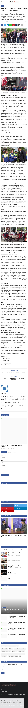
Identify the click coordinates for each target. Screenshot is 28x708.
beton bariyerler (4, 653)
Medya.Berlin (3, 538)
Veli (20, 656)
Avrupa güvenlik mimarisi (13, 656)
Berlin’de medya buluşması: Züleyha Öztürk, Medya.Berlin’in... (17, 629)
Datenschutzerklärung (5, 705)
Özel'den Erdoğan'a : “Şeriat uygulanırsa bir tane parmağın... (11, 446)
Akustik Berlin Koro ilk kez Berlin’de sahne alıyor (16, 578)
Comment (3, 465)
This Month (14, 549)
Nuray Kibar (10, 579)
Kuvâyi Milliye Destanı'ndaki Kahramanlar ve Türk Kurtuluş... (17, 572)
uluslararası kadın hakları (6, 651)
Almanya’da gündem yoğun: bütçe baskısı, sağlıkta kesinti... (16, 617)
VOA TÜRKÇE (4, 22)
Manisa (6, 364)
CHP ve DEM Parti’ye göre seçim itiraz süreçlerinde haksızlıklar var (14, 373)
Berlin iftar (24, 648)
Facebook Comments (11, 452)
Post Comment (5, 475)
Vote (3, 673)
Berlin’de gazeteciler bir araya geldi (15, 558)
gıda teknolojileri (4, 648)
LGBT (24, 653)
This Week (5, 549)
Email (2, 460)
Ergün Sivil (11, 648)
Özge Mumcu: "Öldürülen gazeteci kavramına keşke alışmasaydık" (14, 379)
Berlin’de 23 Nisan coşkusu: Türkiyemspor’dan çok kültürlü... (17, 553)
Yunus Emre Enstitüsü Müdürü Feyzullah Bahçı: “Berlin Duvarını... (14, 536)
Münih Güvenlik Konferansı (6, 646)
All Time (22, 549)
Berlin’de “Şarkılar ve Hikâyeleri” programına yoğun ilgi (17, 566)
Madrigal (13, 651)
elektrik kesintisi (17, 648)
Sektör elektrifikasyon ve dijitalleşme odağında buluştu (16, 695)
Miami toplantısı (16, 646)
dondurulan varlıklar (20, 651)
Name (2, 455)
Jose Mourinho (4, 656)
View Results (8, 672)
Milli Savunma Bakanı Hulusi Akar (15, 653)
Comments (4, 452)
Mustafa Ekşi (10, 567)
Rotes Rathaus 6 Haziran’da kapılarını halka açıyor (16, 623)
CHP (10, 364)
